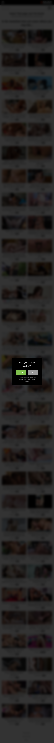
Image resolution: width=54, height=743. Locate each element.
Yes (21, 372)
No (33, 372)
